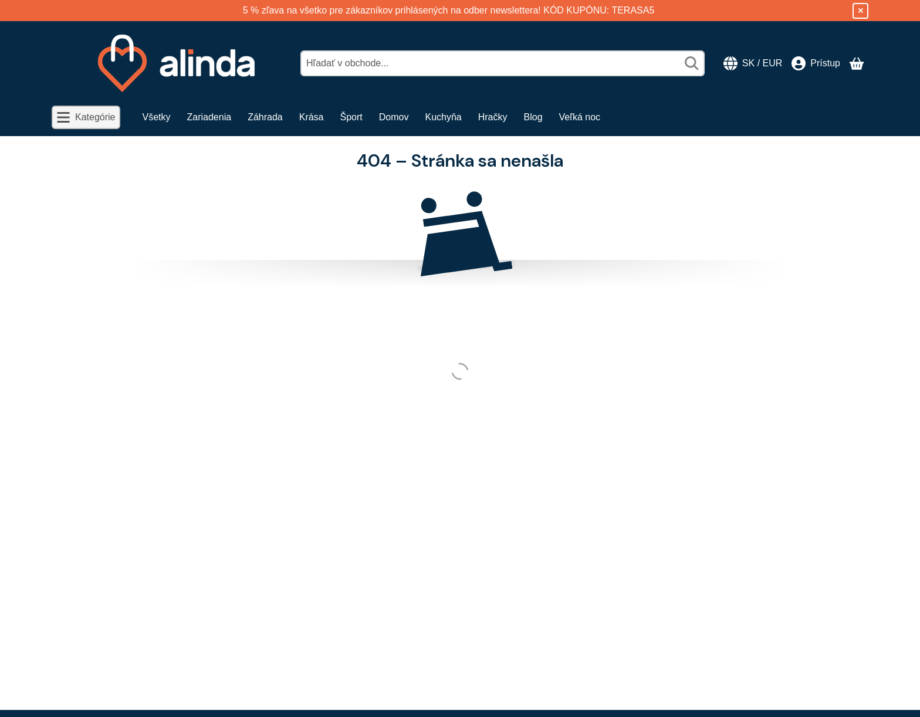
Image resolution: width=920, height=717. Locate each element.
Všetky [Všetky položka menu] (157, 117)
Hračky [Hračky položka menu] (493, 117)
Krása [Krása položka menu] (311, 117)
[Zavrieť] (860, 11)
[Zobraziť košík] (856, 63)
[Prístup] (816, 63)
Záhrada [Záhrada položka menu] (265, 117)
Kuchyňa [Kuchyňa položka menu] (443, 117)
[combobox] (502, 63)
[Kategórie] (86, 117)
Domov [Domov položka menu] (394, 117)
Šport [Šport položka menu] (351, 117)
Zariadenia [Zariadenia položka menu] (209, 117)
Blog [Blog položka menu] (533, 117)
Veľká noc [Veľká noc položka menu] (580, 117)
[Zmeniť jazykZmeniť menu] (753, 63)
